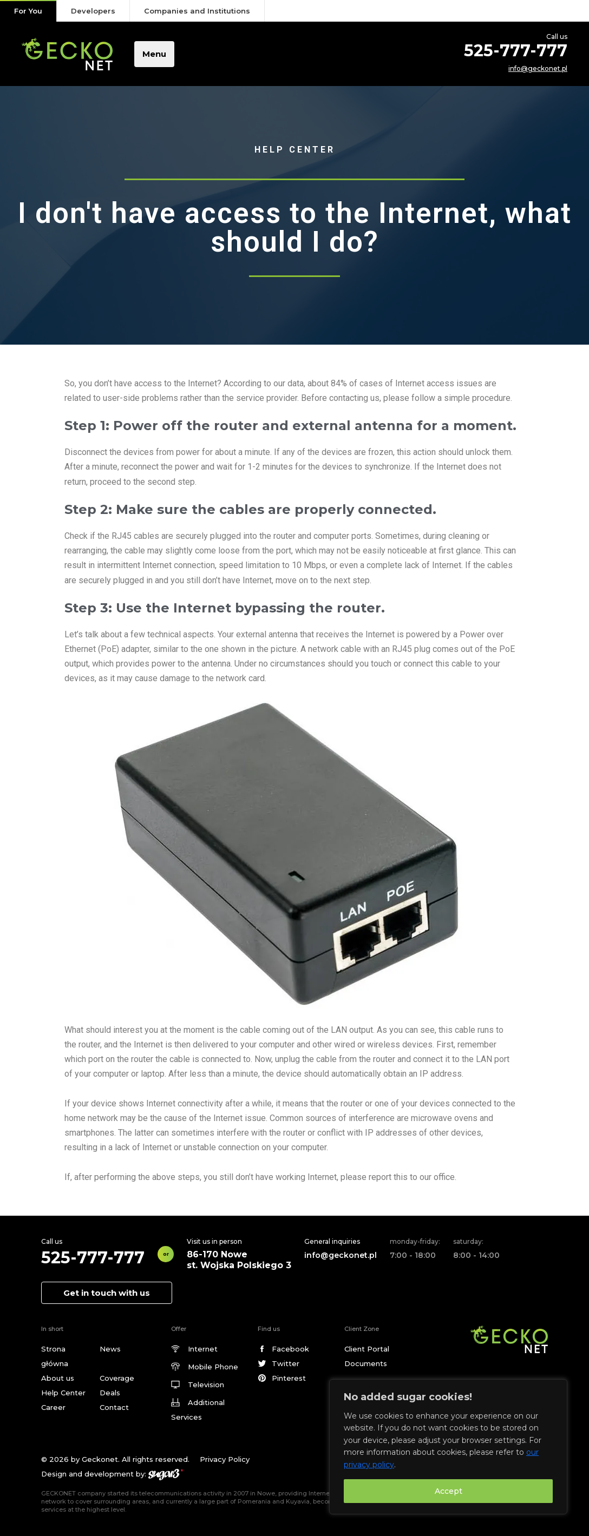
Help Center (63, 1392)
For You (28, 10)
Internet (203, 1348)
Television (206, 1384)
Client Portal (366, 1348)
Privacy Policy (225, 1459)
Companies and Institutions (197, 10)
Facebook (290, 1348)
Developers (93, 10)
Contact (114, 1407)
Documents (365, 1363)
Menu (154, 54)
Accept (448, 1491)
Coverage (117, 1378)
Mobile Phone (213, 1366)
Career (53, 1407)
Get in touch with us (106, 1293)
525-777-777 (515, 51)
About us (57, 1378)
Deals (110, 1392)
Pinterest (289, 1378)
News (110, 1348)
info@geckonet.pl (537, 68)
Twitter (285, 1363)
